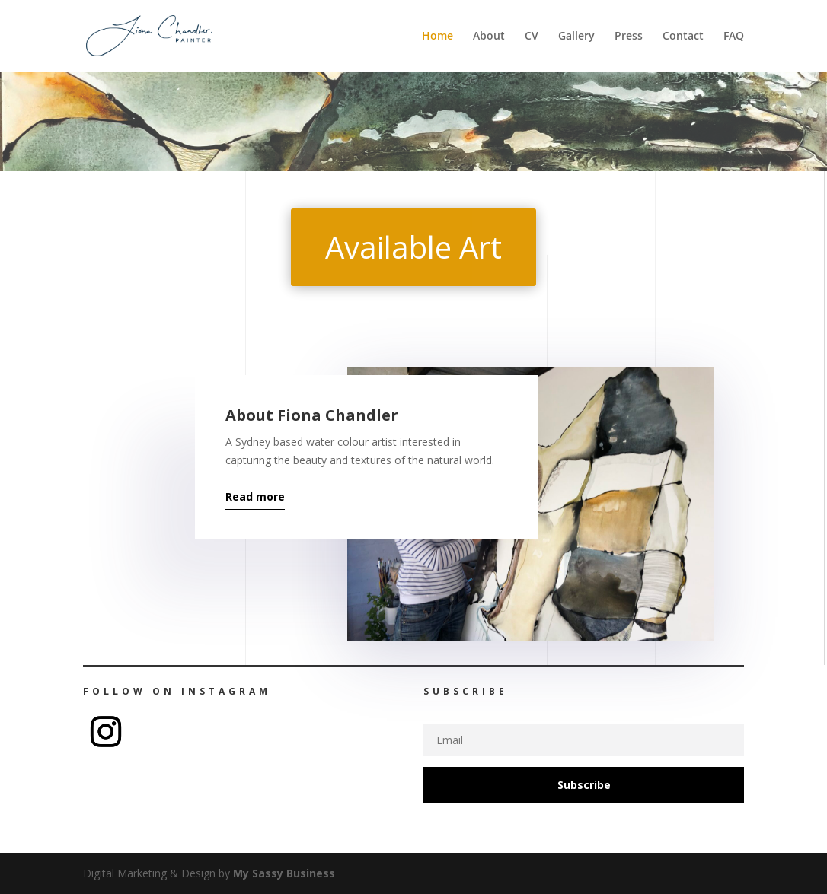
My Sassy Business (284, 873)
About (489, 36)
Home (437, 36)
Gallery (576, 36)
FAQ (733, 36)
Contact (683, 36)
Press (629, 36)
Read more (255, 496)
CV (531, 36)
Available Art (413, 247)
